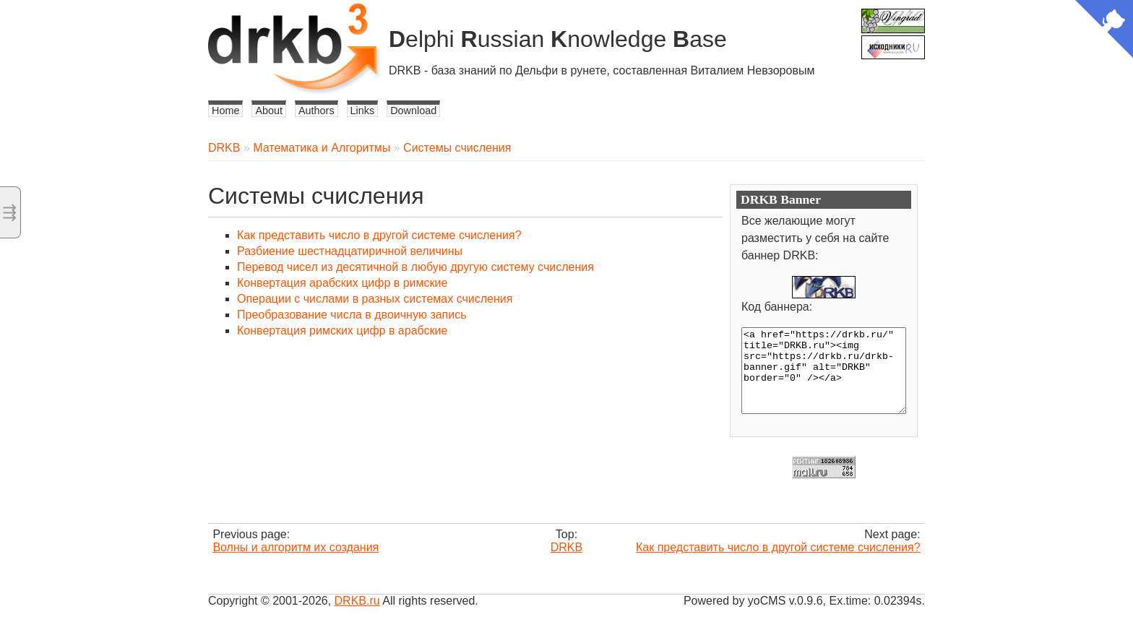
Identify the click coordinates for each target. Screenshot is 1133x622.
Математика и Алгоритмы (321, 148)
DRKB (224, 148)
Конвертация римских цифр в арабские (342, 330)
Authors (316, 110)
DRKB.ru (357, 601)
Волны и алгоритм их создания (295, 547)
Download (413, 110)
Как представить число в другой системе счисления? (379, 235)
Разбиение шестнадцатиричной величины (349, 251)
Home (225, 110)
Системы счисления (457, 148)
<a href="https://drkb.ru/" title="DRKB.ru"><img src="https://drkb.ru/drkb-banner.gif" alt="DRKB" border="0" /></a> (823, 370)
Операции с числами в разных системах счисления (374, 299)
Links (362, 110)
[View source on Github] (1104, 30)
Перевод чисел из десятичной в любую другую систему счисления (415, 267)
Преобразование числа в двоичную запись (352, 314)
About (269, 110)
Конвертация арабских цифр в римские (342, 283)
